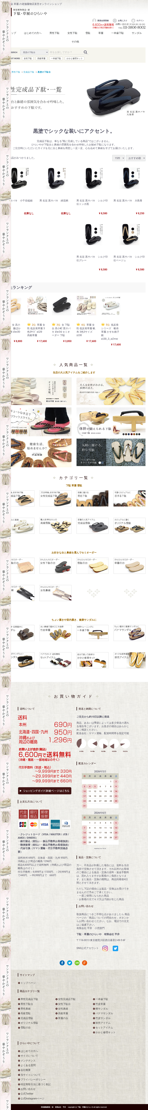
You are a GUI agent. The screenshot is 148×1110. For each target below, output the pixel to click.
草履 (100, 33)
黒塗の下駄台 (44, 72)
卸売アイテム (103, 1022)
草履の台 (63, 1018)
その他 (75, 41)
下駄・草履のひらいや (85, 1107)
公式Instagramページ (32, 1098)
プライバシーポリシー (33, 1079)
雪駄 (87, 33)
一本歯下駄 (117, 33)
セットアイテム (104, 1027)
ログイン (137, 20)
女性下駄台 (64, 1003)
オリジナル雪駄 (29, 1022)
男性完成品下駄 (29, 999)
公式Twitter (27, 1093)
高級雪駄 (26, 1013)
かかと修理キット (75, 58)
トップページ (28, 982)
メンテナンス (28, 1060)
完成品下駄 (28, 72)
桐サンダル (102, 1008)
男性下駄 (54, 33)
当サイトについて (31, 1074)
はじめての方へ (33, 33)
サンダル (137, 33)
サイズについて (29, 1055)
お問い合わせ (28, 1089)
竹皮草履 (101, 1003)
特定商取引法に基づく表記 (36, 1084)
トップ (12, 33)
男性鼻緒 (26, 1008)
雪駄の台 (26, 1027)
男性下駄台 (27, 1003)
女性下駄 (72, 33)
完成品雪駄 (27, 1018)
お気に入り (119, 20)
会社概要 (26, 1069)
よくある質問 (28, 1065)
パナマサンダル (104, 1013)
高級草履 (41, 58)
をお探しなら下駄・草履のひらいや (25, 12)
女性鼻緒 (63, 1008)
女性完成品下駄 (67, 999)
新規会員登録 (100, 20)
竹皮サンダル (103, 1018)
